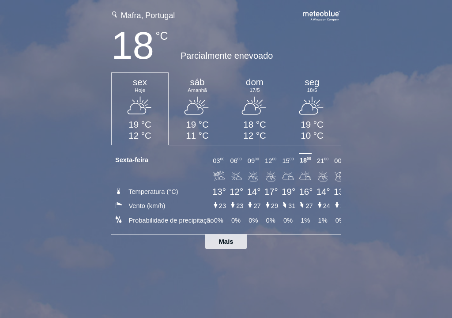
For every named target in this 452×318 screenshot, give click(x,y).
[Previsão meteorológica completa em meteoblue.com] (322, 15)
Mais (225, 241)
